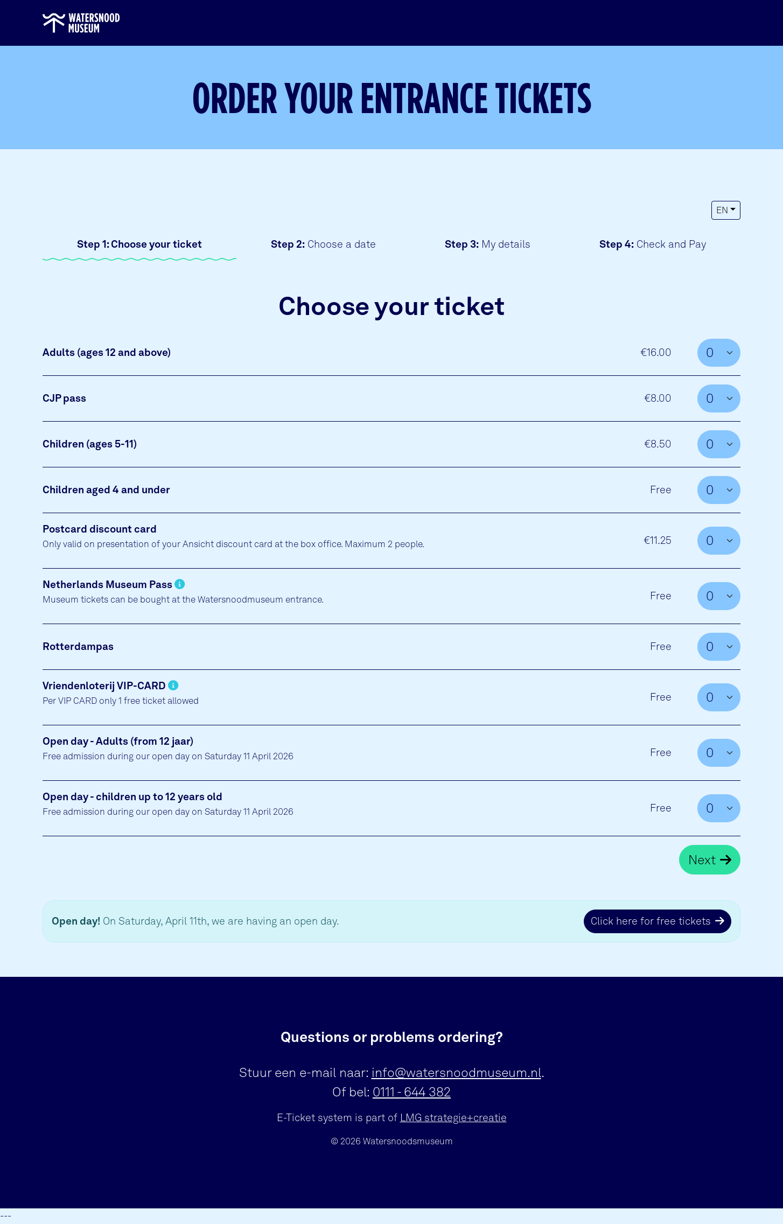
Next (702, 860)
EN (722, 210)
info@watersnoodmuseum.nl (456, 1072)
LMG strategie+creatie (453, 1117)
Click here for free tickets (651, 921)
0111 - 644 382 (412, 1092)
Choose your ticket (139, 244)
